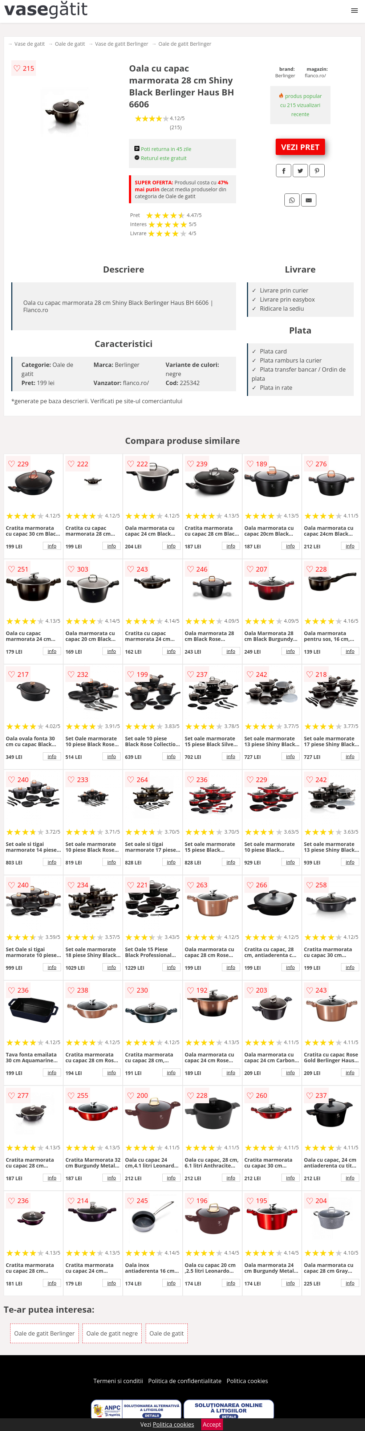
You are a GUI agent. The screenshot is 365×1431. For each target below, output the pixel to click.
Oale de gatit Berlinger (184, 43)
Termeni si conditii (118, 1381)
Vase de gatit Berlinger (121, 43)
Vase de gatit (30, 43)
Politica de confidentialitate (185, 1381)
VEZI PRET (300, 146)
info (52, 546)
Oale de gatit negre (112, 1333)
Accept (212, 1424)
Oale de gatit (70, 43)
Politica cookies (247, 1381)
